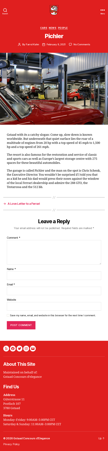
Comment (13, 237)
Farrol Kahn (32, 44)
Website (11, 299)
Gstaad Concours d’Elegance (31, 438)
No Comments (82, 44)
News (52, 27)
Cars (43, 27)
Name (11, 269)
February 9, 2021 (56, 44)
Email (11, 284)
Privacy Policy (11, 444)
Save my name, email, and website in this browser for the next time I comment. (53, 315)
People (63, 27)
